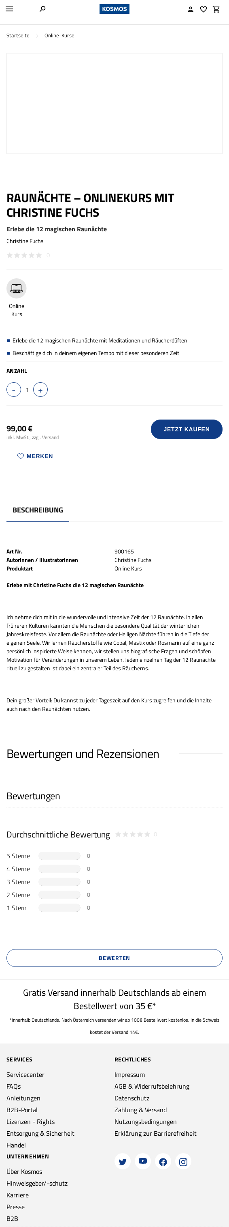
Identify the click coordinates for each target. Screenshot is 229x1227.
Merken (35, 456)
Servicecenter (25, 1074)
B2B (12, 1218)
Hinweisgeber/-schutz (37, 1183)
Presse (15, 1207)
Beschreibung (38, 509)
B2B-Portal (22, 1110)
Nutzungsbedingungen (145, 1121)
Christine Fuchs (25, 241)
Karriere (17, 1195)
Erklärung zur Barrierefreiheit (155, 1133)
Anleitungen (23, 1098)
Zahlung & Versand (140, 1110)
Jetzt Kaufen (187, 429)
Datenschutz (131, 1098)
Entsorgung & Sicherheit (40, 1133)
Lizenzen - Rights (30, 1121)
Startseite (18, 35)
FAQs (13, 1086)
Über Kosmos (24, 1171)
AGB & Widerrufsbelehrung (151, 1086)
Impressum (129, 1074)
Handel (16, 1145)
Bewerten (114, 958)
